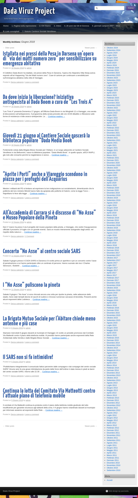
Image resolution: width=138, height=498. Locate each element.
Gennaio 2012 (113, 430)
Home (6, 26)
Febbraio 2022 (113, 128)
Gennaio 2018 (113, 250)
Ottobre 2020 (112, 168)
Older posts (8, 48)
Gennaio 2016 (113, 310)
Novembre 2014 (113, 345)
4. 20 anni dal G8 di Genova (76, 26)
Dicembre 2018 (113, 223)
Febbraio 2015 (113, 338)
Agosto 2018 (112, 233)
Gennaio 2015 (113, 340)
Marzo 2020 (112, 185)
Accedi (109, 480)
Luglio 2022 (112, 115)
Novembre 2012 (113, 405)
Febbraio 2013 (113, 398)
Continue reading (56, 116)
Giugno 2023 (112, 88)
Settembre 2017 (113, 260)
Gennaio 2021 (113, 160)
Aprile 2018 (111, 243)
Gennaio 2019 (113, 220)
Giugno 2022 (112, 118)
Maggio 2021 (112, 150)
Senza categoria (17, 82)
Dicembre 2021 (113, 133)
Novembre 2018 (113, 225)
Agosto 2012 (112, 413)
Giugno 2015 (112, 328)
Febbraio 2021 (113, 158)
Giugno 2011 (112, 448)
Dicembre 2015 (113, 313)
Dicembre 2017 (113, 253)
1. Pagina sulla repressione (24, 26)
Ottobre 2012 (112, 408)
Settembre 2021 (113, 140)
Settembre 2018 (113, 230)
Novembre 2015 (113, 315)
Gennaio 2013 (113, 400)
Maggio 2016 (112, 300)
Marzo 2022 (112, 125)
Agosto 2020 (112, 173)
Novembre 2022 (113, 105)
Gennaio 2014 (113, 370)
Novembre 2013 (113, 375)
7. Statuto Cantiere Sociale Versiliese (39, 31)
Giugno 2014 (112, 358)
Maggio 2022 (112, 120)
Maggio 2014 (112, 360)
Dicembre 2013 (113, 373)
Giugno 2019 (112, 208)
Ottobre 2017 (112, 258)
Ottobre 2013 (112, 378)
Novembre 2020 (113, 165)
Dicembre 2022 (113, 103)
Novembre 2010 (113, 465)
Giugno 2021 (112, 148)
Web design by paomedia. (119, 491)
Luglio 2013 (112, 385)
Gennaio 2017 (113, 280)
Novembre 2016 (113, 285)
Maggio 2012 (112, 420)
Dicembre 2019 (113, 193)
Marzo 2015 (112, 335)
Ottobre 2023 (112, 78)
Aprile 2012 (111, 423)
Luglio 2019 (112, 205)
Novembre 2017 (113, 255)
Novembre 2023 (113, 75)
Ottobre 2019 (112, 198)
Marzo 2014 (112, 365)
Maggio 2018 (112, 240)
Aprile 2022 (111, 123)
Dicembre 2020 (113, 163)
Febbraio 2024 (113, 68)
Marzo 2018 (112, 245)
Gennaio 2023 (113, 100)
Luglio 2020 (112, 175)
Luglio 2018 (112, 235)
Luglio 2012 (112, 415)
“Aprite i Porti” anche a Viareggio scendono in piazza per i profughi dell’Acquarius (45, 177)
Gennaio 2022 (113, 130)
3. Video (57, 26)
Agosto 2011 (112, 443)
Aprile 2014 (111, 363)
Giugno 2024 (112, 58)
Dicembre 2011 (113, 433)
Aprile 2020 (111, 183)
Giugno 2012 (112, 418)
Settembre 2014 (113, 350)
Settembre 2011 (113, 440)
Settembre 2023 (113, 80)
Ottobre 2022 (112, 108)
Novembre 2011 (113, 435)
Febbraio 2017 (113, 278)
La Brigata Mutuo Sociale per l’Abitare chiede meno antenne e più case (49, 321)
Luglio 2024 (112, 55)
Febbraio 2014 (113, 368)
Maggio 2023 (112, 90)
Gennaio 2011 (113, 460)
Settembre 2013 (113, 380)
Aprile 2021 (111, 153)
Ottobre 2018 (112, 228)
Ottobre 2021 (112, 138)
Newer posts (91, 48)
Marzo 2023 (112, 95)
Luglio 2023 (112, 85)
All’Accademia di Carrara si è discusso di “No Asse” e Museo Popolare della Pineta (49, 215)
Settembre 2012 (113, 410)
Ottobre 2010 (112, 468)
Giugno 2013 (112, 388)
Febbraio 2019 (113, 218)
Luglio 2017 (112, 265)
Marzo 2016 (112, 305)
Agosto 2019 (112, 203)
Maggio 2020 (112, 180)
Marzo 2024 (112, 65)
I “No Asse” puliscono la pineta (31, 285)
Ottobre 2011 (112, 438)
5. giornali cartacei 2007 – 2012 (106, 26)
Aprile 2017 (111, 273)
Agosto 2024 (112, 53)
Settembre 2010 (113, 470)
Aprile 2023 (111, 93)
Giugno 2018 (112, 238)
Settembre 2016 (113, 290)
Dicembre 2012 (113, 403)
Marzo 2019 (112, 215)
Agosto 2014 (112, 353)
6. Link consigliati (11, 31)
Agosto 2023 (112, 83)
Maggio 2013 (112, 390)
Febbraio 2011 (113, 458)
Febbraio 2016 (113, 308)
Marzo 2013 (112, 395)
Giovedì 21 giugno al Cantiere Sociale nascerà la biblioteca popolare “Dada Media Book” (46, 138)
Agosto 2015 (112, 323)
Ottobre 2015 (112, 318)
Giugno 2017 (112, 268)
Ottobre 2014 (112, 348)
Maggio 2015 (112, 330)
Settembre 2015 (113, 320)
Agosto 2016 (112, 293)
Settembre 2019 (113, 200)
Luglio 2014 (112, 355)
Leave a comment (32, 82)
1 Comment (29, 236)
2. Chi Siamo (45, 26)
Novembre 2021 (113, 135)
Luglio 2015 (112, 325)
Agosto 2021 (112, 143)
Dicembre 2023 (113, 73)
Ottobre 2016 (112, 288)
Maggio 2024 (112, 60)
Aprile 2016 (111, 303)
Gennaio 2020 (113, 190)
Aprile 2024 (111, 63)
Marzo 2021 (112, 155)
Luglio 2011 (112, 445)
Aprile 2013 (111, 393)
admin (29, 68)
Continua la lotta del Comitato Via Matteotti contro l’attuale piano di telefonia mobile (49, 393)
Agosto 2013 (112, 383)
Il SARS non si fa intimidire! (28, 357)
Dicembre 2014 (113, 343)
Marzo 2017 (112, 275)
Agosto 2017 (112, 263)
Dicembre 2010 (113, 463)
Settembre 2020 (113, 170)
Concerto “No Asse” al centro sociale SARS (41, 251)
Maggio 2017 (112, 270)
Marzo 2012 (112, 425)
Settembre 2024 (113, 50)
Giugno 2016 (112, 298)
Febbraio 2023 (113, 98)
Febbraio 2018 (113, 248)
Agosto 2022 (112, 113)
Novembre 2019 (113, 195)
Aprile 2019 (111, 213)
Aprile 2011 (111, 453)
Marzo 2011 (112, 455)
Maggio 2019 (112, 210)
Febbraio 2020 (113, 188)
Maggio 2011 (112, 450)
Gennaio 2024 (113, 70)
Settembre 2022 (113, 110)
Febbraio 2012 (113, 428)
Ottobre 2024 (112, 48)
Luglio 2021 (112, 145)
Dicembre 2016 (113, 283)
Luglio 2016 (112, 295)
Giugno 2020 (112, 178)
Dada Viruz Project (29, 11)
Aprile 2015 (111, 333)
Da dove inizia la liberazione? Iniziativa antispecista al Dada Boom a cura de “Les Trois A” (48, 100)
